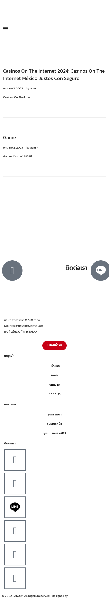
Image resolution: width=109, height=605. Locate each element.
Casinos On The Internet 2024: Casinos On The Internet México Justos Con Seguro (54, 74)
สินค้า (54, 375)
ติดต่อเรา (54, 394)
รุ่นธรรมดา (55, 414)
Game (9, 137)
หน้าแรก (54, 366)
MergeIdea (75, 596)
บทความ (54, 385)
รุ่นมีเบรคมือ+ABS (54, 433)
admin (34, 88)
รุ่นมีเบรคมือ (54, 424)
